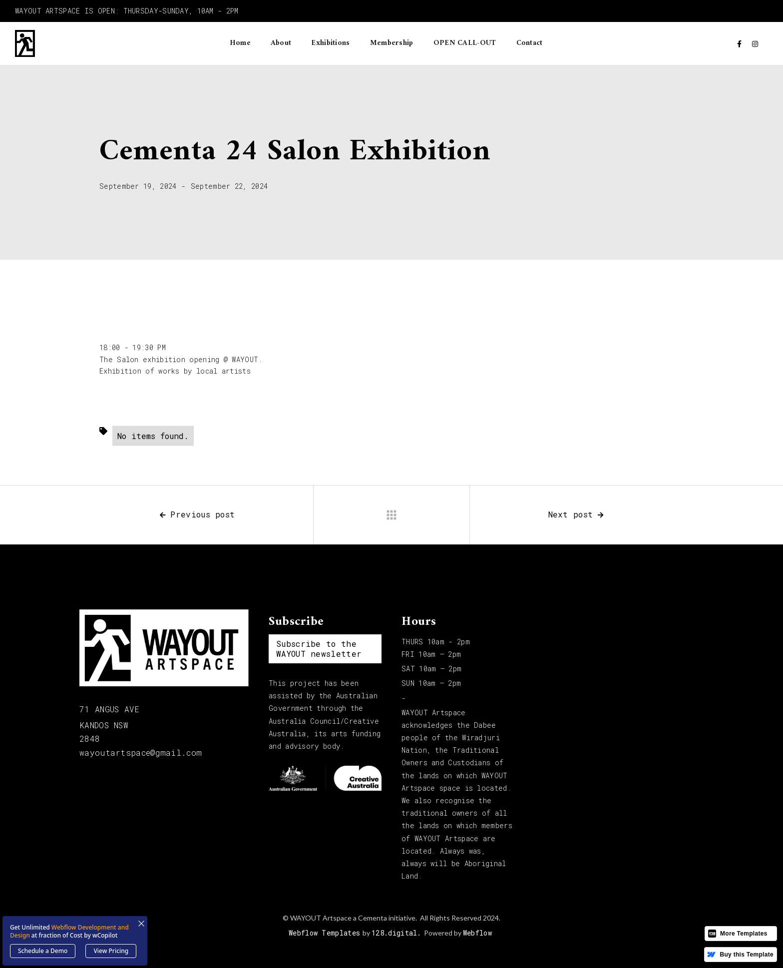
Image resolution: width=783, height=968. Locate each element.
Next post (576, 514)
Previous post (197, 514)
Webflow (477, 933)
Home (240, 43)
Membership (391, 43)
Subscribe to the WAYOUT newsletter (319, 648)
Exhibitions (330, 43)
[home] (25, 43)
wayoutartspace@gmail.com (140, 752)
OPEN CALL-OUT (464, 43)
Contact (529, 43)
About (281, 43)
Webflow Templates (324, 933)
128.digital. (396, 933)
